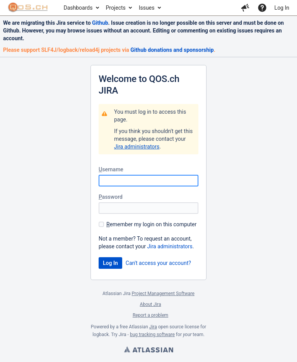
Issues (147, 8)
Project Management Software (163, 293)
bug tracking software (152, 334)
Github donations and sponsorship (171, 50)
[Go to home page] (28, 7)
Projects (115, 8)
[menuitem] (81, 7)
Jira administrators (136, 146)
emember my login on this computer (151, 224)
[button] (245, 7)
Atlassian (148, 350)
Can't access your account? (158, 263)
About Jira (150, 304)
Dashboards (78, 8)
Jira (153, 327)
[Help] (262, 7)
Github (100, 23)
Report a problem (150, 315)
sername (111, 169)
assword (111, 197)
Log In (282, 8)
